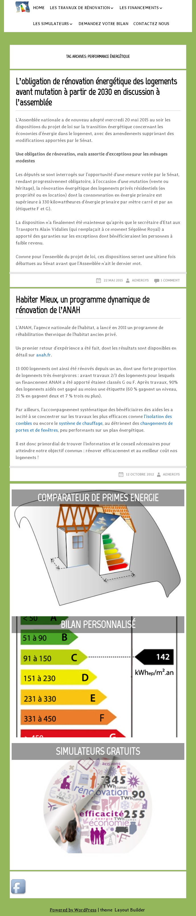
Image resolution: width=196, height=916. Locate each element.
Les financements (139, 7)
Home (39, 7)
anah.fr (43, 355)
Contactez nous (151, 23)
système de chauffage (80, 423)
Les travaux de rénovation (80, 7)
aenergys (140, 280)
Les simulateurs (51, 23)
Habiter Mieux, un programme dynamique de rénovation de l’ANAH (82, 304)
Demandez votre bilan (103, 23)
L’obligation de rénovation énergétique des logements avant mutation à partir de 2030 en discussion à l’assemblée (96, 92)
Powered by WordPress (73, 910)
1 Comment (170, 280)
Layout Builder (130, 910)
